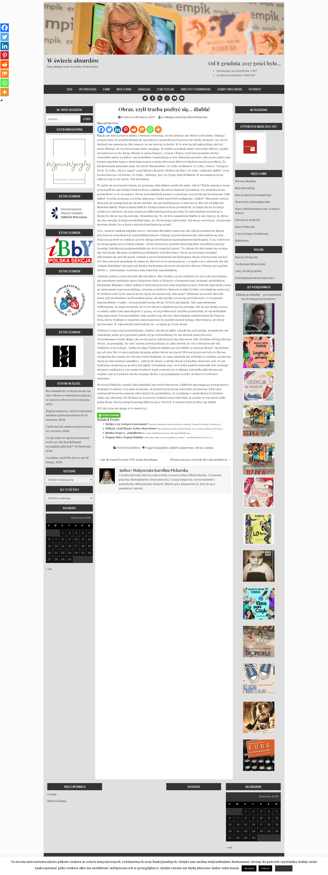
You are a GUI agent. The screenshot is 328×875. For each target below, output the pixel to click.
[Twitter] (109, 129)
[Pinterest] (125, 129)
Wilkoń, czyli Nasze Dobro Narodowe (131, 428)
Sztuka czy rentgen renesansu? (126, 424)
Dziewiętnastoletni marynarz (255, 278)
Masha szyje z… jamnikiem (123, 432)
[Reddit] (133, 129)
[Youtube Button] (174, 98)
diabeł (174, 447)
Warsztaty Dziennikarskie (196, 89)
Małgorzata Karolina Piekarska (186, 117)
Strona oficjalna (245, 181)
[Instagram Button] (167, 98)
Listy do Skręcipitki (248, 271)
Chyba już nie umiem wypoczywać (69, 426)
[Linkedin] (117, 129)
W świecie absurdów (73, 60)
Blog (69, 89)
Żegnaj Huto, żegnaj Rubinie (124, 437)
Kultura (135, 447)
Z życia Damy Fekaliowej (251, 233)
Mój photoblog (245, 188)
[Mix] (142, 129)
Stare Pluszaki (165, 89)
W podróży (255, 89)
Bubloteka (242, 240)
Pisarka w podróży (247, 220)
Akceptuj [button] (249, 868)
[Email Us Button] (181, 98)
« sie (49, 569)
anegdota (162, 447)
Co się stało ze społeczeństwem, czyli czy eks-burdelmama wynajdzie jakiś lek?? (68, 442)
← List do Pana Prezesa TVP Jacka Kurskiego (127, 459)
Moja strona (124, 89)
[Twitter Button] (145, 98)
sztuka (208, 447)
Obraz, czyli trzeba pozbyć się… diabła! (164, 109)
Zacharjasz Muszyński (250, 264)
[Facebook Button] (152, 98)
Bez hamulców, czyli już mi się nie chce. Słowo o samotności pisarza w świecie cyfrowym (68, 395)
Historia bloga (87, 89)
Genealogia (144, 89)
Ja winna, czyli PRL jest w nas (65, 457)
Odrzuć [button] (265, 868)
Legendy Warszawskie (229, 89)
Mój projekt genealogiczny (253, 195)
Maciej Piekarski (246, 257)
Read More (284, 868)
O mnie (106, 89)
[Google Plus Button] (160, 98)
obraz (199, 447)
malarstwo (186, 447)
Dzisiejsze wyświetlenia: (233, 70)
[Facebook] (101, 129)
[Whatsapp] (150, 129)
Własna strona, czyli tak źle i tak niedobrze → (200, 459)
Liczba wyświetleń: (230, 75)
